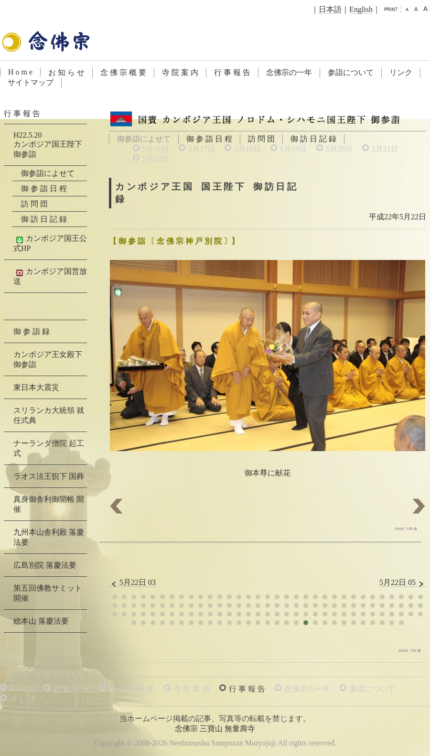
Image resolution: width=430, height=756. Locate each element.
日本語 (330, 9)
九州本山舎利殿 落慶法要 (48, 537)
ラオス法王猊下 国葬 (48, 476)
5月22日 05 (402, 582)
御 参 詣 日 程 (209, 139)
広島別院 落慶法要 (44, 565)
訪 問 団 (261, 139)
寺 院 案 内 (180, 72)
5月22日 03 (132, 582)
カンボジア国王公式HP (50, 243)
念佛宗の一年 (289, 72)
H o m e (20, 72)
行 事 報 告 (232, 72)
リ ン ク (23, 699)
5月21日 (385, 149)
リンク (400, 72)
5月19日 (293, 149)
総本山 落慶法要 (41, 621)
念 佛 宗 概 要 (123, 72)
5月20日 (339, 149)
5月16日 (155, 149)
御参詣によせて (48, 173)
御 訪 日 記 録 (313, 139)
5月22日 (155, 159)
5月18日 (247, 149)
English (361, 9)
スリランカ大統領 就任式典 (48, 415)
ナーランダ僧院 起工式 (48, 448)
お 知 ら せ (66, 72)
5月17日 (201, 149)
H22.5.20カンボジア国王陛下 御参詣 (47, 144)
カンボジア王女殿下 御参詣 (47, 359)
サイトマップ (31, 82)
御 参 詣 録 (31, 331)
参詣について (351, 72)
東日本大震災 (36, 387)
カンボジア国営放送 (50, 276)
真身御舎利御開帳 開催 (48, 504)
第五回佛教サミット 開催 (47, 593)
